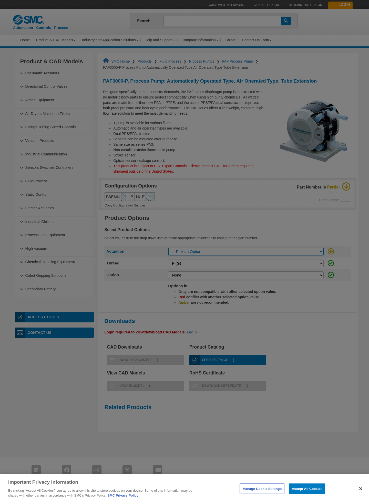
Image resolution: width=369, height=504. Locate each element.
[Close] (360, 495)
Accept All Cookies (307, 496)
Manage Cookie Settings (262, 496)
